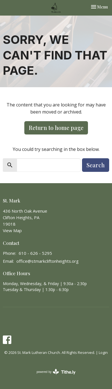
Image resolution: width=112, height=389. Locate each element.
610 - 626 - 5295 (35, 253)
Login (103, 352)
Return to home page (56, 127)
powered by (56, 371)
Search (96, 165)
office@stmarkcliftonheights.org (47, 261)
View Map (12, 230)
